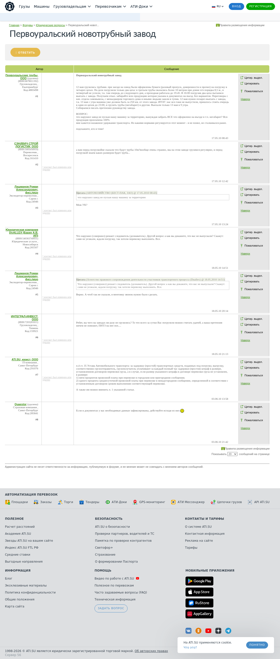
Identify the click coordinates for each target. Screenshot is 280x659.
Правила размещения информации (242, 25)
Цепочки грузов (226, 502)
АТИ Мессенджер (188, 502)
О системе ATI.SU (198, 526)
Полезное (14, 519)
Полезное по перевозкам (114, 585)
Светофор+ (104, 547)
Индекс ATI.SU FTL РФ (21, 547)
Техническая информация (115, 599)
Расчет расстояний (20, 526)
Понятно (257, 645)
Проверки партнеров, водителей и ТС (124, 533)
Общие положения (19, 599)
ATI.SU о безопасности (112, 526)
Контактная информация (205, 533)
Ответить (26, 52)
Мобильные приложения (210, 570)
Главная (14, 25)
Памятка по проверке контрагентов (123, 540)
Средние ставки (17, 554)
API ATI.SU (259, 502)
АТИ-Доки (116, 502)
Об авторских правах (151, 651)
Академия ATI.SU (18, 533)
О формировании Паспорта (116, 561)
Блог (8, 578)
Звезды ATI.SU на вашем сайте (29, 540)
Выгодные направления (24, 561)
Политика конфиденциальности (30, 592)
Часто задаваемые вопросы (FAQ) (120, 592)
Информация (18, 570)
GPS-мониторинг (149, 502)
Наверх (245, 99)
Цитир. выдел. (253, 77)
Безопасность (109, 519)
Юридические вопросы (50, 25)
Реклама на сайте (199, 540)
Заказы (43, 502)
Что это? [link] (190, 647)
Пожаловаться (253, 91)
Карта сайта (14, 606)
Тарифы (191, 547)
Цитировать (251, 83)
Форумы (28, 25)
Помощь (102, 570)
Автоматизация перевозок (31, 494)
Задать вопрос (111, 608)
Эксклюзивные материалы (26, 585)
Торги (65, 502)
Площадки (16, 502)
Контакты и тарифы (204, 519)
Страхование (105, 554)
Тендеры (89, 502)
